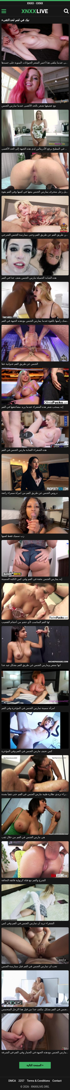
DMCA (12, 1080)
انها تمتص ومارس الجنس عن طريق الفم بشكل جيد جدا (31, 665)
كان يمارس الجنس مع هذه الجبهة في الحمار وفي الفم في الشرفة (35, 1052)
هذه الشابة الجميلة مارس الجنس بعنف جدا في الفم (29, 277)
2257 (21, 1080)
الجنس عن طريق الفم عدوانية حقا (19, 363)
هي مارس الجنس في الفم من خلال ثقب (23, 837)
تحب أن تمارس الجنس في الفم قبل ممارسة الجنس (29, 966)
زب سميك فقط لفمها (12, 535)
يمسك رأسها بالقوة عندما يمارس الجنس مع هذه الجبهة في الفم (35, 320)
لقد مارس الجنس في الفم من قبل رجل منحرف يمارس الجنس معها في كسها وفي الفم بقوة (35, 191)
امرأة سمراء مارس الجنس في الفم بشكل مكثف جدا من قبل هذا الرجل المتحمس (35, 1009)
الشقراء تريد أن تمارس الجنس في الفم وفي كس (28, 923)
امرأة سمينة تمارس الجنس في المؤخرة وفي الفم (28, 708)
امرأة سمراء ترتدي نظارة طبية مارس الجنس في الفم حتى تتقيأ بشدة (35, 794)
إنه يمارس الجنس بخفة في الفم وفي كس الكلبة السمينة (31, 579)
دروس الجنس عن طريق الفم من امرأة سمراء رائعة (29, 492)
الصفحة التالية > (35, 1065)
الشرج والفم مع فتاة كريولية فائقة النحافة (23, 880)
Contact (57, 1080)
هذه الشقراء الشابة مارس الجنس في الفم (24, 449)
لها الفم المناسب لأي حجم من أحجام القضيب (25, 622)
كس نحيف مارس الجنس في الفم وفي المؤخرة (26, 751)
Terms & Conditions (38, 1080)
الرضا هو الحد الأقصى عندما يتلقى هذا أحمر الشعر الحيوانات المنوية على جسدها (35, 62)
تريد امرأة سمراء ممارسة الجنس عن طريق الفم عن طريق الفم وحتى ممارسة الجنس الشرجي (35, 234)
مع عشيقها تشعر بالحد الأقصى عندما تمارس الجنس (28, 105)
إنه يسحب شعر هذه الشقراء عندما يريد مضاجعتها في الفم (32, 406)
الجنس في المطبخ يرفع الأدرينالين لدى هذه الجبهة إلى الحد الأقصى (35, 148)
